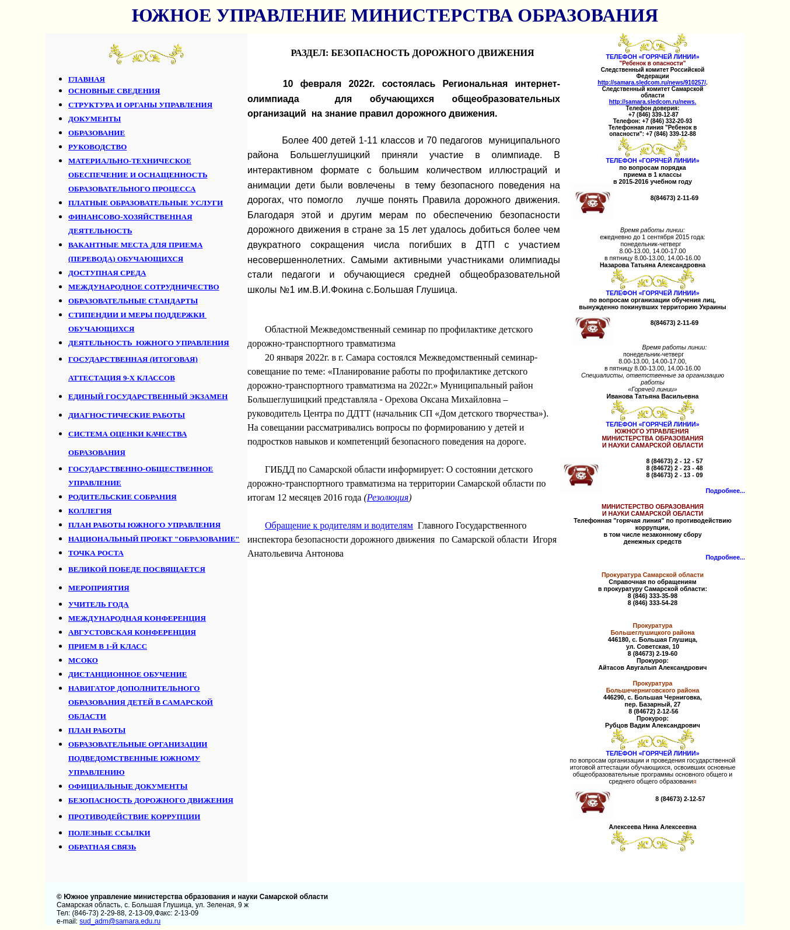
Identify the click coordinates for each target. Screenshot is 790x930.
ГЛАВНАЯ (86, 79)
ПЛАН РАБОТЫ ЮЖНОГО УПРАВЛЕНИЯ (144, 524)
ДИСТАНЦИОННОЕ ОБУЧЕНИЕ (127, 674)
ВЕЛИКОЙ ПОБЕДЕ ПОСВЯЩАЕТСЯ (136, 569)
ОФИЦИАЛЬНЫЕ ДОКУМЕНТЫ (128, 786)
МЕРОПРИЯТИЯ (99, 587)
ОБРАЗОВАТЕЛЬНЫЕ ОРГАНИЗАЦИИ (137, 744)
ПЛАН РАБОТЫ (96, 730)
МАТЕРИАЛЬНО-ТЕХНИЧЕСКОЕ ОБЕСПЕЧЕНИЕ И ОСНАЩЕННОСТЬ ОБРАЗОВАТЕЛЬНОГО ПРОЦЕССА (138, 174)
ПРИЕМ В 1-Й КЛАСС (107, 646)
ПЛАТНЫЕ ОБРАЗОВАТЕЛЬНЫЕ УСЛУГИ (145, 202)
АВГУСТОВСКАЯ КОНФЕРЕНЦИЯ (132, 632)
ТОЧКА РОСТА (96, 552)
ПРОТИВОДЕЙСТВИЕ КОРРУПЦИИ (134, 816)
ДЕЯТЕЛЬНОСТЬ (148, 342)
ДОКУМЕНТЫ (94, 118)
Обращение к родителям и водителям (339, 525)
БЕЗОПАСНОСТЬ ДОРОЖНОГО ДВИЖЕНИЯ (150, 800)
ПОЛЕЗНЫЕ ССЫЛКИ (109, 832)
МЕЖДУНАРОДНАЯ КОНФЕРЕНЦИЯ (137, 618)
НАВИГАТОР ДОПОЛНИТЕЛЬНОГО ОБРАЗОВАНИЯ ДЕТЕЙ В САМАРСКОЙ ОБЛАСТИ (140, 702)
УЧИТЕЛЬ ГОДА (98, 604)
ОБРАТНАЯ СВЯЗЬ (102, 846)
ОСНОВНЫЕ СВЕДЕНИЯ (114, 90)
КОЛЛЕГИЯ (89, 510)
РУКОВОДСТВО (97, 146)
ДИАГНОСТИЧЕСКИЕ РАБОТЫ (126, 415)
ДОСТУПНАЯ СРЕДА (107, 272)
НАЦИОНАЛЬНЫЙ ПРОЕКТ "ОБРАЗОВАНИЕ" (154, 538)
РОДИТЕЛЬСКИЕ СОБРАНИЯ (122, 496)
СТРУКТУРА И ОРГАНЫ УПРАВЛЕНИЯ (140, 104)
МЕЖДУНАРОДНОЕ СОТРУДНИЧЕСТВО (143, 286)
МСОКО (83, 660)
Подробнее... (725, 490)
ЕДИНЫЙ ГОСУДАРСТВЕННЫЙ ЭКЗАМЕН (148, 396)
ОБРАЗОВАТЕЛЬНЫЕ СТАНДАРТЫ (133, 300)
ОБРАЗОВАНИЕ (96, 132)
